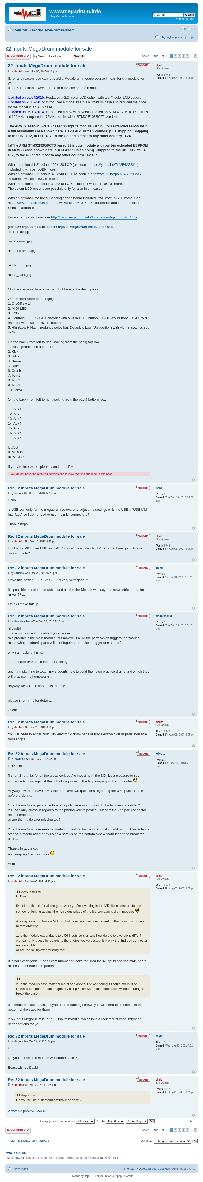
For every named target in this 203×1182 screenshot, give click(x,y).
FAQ (162, 37)
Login (191, 37)
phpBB (88, 1176)
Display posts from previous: (67, 1121)
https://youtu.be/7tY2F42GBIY (113, 165)
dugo (17, 1041)
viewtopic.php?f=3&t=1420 (28, 1111)
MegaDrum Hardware (59, 29)
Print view (183, 28)
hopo (17, 493)
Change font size (191, 28)
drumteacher (22, 621)
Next (191, 1121)
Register (176, 37)
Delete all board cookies (154, 1168)
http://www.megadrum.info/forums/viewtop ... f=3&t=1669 (94, 217)
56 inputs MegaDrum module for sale (83, 227)
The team (130, 1168)
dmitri (18, 71)
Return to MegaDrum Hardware (28, 1140)
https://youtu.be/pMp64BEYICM (114, 174)
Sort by (110, 1121)
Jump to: (146, 1140)
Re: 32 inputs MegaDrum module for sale (46, 488)
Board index (20, 29)
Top (193, 480)
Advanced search (184, 18)
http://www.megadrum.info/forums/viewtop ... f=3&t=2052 (51, 203)
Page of (158, 55)
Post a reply (18, 56)
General (37, 29)
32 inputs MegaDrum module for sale (48, 49)
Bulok (18, 573)
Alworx (18, 758)
